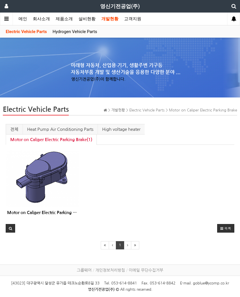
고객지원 (132, 18)
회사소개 (41, 18)
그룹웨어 (84, 270)
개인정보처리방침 (110, 270)
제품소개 (64, 18)
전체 (14, 129)
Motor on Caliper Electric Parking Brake (42, 212)
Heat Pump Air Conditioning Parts (60, 129)
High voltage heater (121, 129)
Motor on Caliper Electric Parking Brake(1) (51, 139)
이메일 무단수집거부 (146, 270)
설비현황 (87, 18)
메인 (23, 18)
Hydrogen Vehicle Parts (75, 31)
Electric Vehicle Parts (26, 31)
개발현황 (109, 18)
